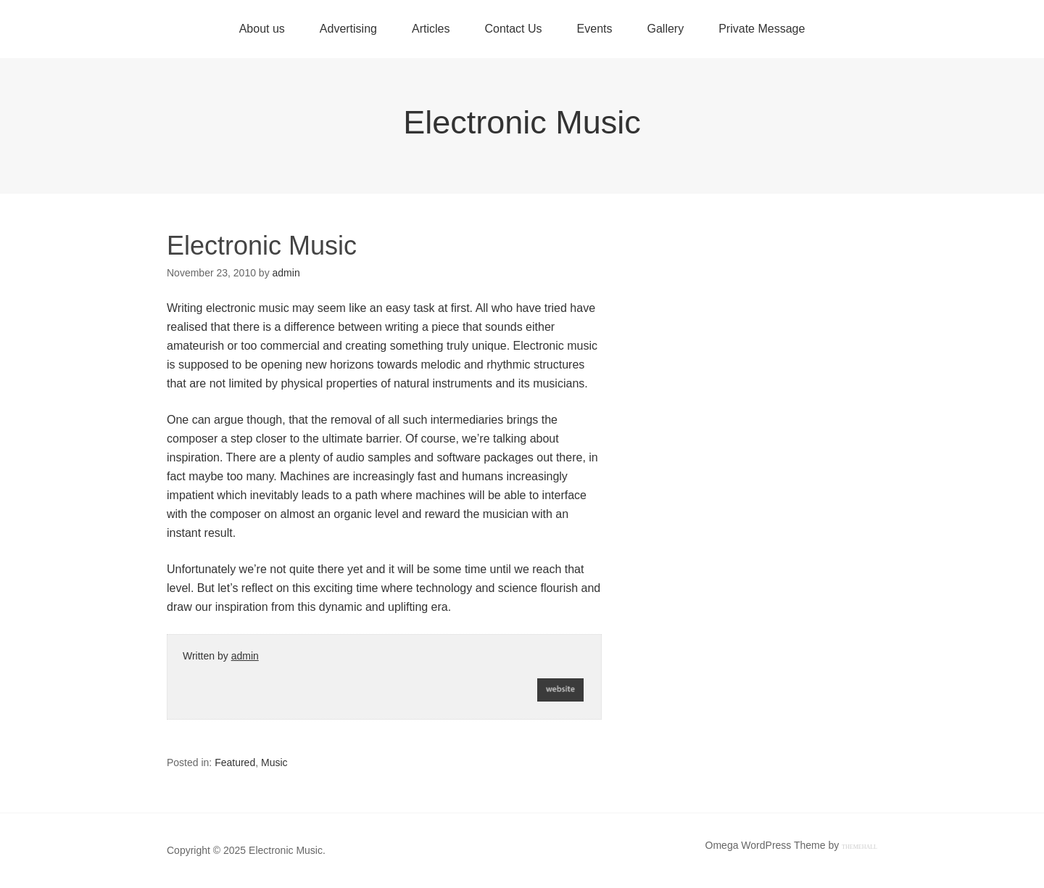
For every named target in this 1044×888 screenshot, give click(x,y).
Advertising (348, 28)
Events (595, 28)
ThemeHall (859, 847)
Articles (431, 28)
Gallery (665, 28)
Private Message (761, 28)
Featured (235, 762)
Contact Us (513, 28)
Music (274, 762)
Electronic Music (522, 122)
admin (245, 656)
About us (262, 28)
